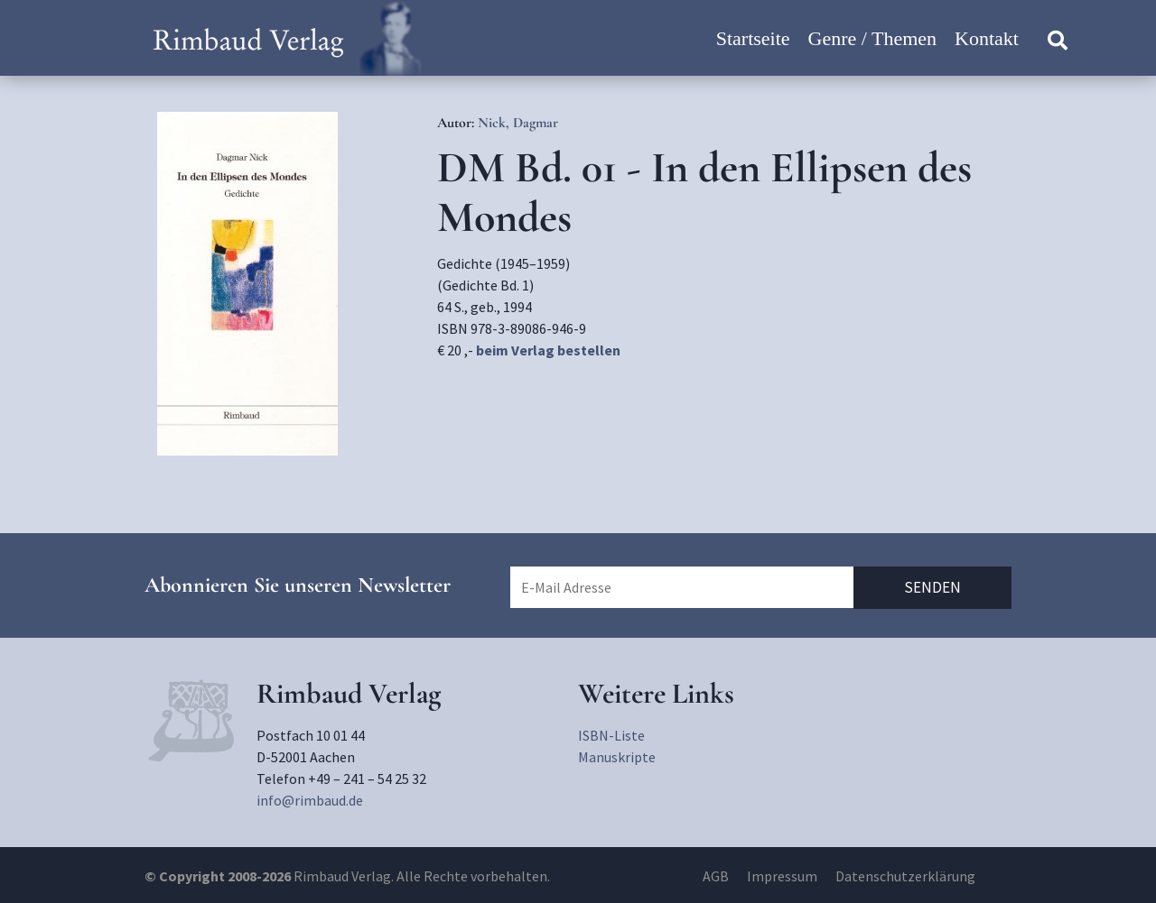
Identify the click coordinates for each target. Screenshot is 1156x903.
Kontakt (987, 38)
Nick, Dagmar (518, 123)
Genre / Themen (872, 38)
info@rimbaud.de (309, 800)
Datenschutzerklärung (905, 876)
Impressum (782, 876)
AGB (716, 876)
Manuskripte (617, 757)
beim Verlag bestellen (548, 350)
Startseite (753, 38)
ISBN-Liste (611, 735)
